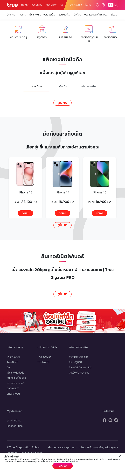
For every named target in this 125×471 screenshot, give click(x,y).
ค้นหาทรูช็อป (75, 362)
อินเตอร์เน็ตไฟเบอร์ (16, 378)
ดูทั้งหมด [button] (62, 103)
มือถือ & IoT (13, 388)
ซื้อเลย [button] (25, 213)
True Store (12, 362)
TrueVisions (50, 5)
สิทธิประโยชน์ (13, 394)
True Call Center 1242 (80, 367)
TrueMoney (43, 362)
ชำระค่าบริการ (14, 421)
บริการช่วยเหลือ (78, 347)
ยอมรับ (62, 466)
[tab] (36, 87)
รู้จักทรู (87, 5)
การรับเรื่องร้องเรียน (79, 373)
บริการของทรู (15, 347)
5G (8, 367)
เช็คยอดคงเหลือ (15, 426)
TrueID (62, 5)
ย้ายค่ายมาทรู (13, 357)
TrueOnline (36, 5)
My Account (14, 411)
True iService (44, 357)
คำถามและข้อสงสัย (78, 357)
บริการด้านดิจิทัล (47, 347)
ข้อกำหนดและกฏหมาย (61, 447)
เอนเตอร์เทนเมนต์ (15, 383)
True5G (25, 5)
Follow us (108, 411)
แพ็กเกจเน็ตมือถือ (15, 373)
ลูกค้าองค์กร (76, 5)
